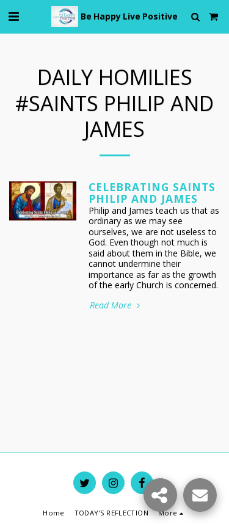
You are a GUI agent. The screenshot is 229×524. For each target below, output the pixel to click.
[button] (13, 16)
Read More (116, 305)
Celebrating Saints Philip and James (152, 193)
